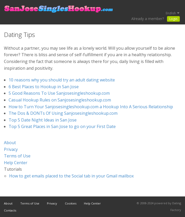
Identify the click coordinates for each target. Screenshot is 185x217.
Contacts (10, 210)
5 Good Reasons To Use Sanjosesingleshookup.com (59, 93)
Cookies (70, 203)
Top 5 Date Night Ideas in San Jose (43, 120)
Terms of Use (17, 156)
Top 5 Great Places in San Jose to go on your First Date (62, 126)
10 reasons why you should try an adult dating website (62, 80)
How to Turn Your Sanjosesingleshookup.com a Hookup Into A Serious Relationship (91, 107)
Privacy (11, 149)
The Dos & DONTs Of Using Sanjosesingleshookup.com (63, 113)
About (10, 142)
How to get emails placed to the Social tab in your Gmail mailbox (71, 176)
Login (173, 19)
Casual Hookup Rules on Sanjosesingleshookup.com (60, 100)
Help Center (15, 162)
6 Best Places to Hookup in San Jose (44, 87)
